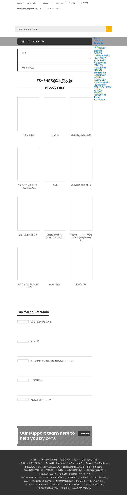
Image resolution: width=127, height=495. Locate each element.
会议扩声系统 (100, 80)
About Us (98, 40)
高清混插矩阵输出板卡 (81, 185)
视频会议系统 (100, 94)
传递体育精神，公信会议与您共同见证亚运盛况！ (42, 477)
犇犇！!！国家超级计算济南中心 (38, 481)
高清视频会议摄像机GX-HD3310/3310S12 (28, 186)
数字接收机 (65, 459)
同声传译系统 (100, 72)
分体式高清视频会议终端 (47, 488)
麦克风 (68, 484)
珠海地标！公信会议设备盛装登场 (76, 488)
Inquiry (85, 433)
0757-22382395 (53, 8)
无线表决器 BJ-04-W (41, 399)
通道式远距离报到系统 (28, 234)
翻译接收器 (72, 477)
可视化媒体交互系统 (103, 87)
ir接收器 (77, 484)
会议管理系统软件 (75, 470)
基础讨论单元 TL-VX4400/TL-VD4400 (54, 236)
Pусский (72, 3)
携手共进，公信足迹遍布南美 (93, 477)
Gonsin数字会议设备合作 (97, 463)
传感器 (55, 185)
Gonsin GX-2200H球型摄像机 (89, 481)
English (20, 3)
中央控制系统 (100, 62)
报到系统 (98, 53)
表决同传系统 (100, 67)
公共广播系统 (100, 60)
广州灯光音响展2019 (93, 484)
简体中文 (84, 3)
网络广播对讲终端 (89, 459)
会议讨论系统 (100, 75)
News (96, 97)
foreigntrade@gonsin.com (29, 8)
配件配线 (98, 50)
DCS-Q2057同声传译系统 (49, 484)
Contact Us (99, 99)
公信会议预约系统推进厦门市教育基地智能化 (82, 466)
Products (98, 43)
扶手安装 (34, 459)
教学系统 (98, 77)
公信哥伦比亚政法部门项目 (31, 463)
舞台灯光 (98, 92)
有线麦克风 (30, 466)
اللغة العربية (31, 3)
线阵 (76, 459)
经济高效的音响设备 (95, 470)
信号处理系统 (100, 48)
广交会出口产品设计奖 (46, 473)
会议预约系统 (100, 84)
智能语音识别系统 (102, 82)
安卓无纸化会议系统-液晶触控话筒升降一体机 (52, 360)
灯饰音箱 (55, 135)
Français (59, 3)
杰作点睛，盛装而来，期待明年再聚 (75, 473)
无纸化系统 (99, 65)
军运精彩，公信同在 (55, 470)
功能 (96, 45)
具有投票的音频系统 (64, 481)
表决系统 (98, 70)
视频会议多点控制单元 (81, 135)
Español (46, 3)
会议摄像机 (30, 484)
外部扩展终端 (81, 284)
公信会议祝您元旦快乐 (33, 470)
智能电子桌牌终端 (49, 459)
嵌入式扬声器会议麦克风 (49, 466)
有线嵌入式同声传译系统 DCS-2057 (28, 286)
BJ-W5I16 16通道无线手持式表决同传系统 (64, 463)
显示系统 (98, 89)
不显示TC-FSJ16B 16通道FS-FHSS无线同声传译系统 (81, 237)
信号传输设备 (28, 135)
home (97, 38)
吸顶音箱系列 (55, 284)
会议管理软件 (100, 57)
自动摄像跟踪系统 (102, 55)
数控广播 (35, 341)
